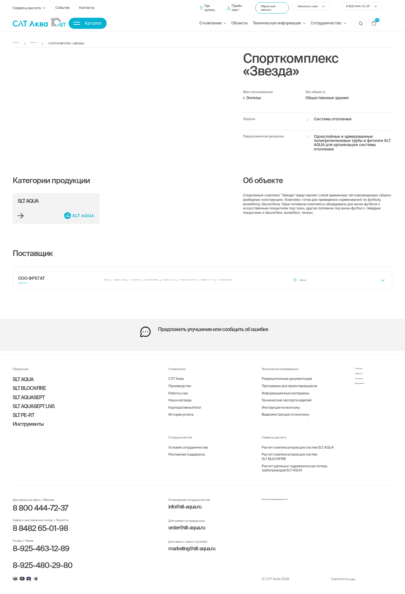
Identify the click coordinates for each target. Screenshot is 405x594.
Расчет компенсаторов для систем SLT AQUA (298, 442)
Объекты (239, 25)
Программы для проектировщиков (289, 381)
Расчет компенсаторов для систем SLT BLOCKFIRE (289, 452)
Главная (18, 43)
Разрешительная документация (287, 374)
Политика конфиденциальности (287, 495)
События (62, 9)
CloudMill (348, 578)
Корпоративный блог (185, 402)
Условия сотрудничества (188, 442)
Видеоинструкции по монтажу (285, 410)
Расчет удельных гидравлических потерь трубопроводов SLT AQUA (294, 463)
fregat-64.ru (26, 284)
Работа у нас (178, 388)
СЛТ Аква (176, 374)
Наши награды (180, 395)
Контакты (87, 9)
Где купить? (364, 386)
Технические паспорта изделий (286, 395)
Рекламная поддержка (186, 449)
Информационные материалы (285, 388)
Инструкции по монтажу (281, 402)
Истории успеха (181, 410)
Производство (179, 381)
